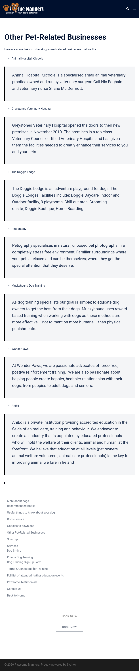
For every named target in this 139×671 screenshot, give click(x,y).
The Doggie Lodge (23, 172)
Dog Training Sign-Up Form (24, 562)
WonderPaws (20, 349)
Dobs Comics (15, 519)
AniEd (15, 405)
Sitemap (12, 539)
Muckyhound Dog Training (28, 285)
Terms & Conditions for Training (27, 569)
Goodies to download (20, 526)
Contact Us (14, 589)
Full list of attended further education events (35, 575)
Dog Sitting (14, 550)
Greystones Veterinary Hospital (31, 108)
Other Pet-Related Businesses (26, 532)
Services (12, 546)
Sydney (71, 664)
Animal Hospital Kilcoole (27, 58)
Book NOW (69, 627)
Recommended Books (21, 506)
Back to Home (16, 595)
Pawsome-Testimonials (22, 582)
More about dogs (18, 501)
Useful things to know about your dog (31, 512)
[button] (127, 8)
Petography (19, 229)
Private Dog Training (20, 557)
